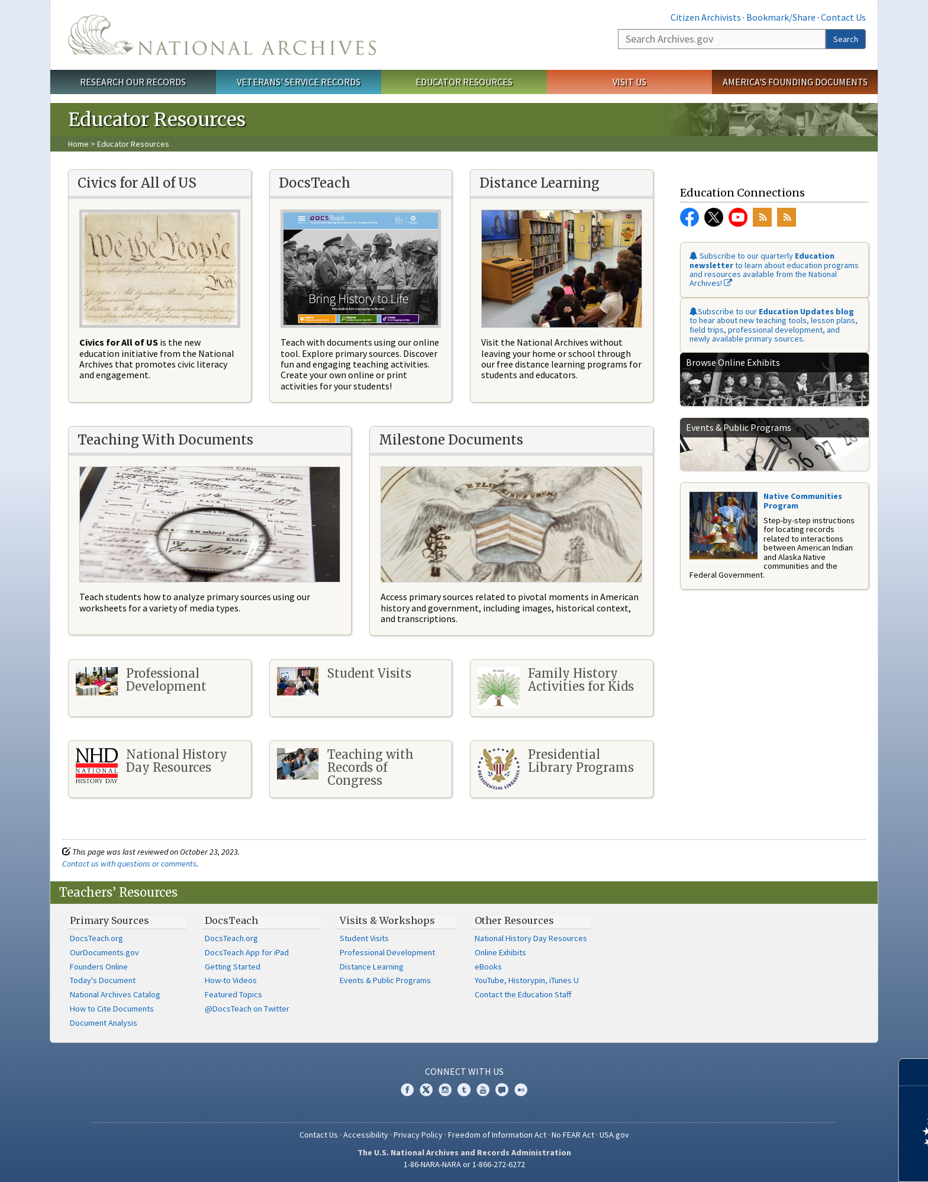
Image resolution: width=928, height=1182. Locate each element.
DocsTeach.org (96, 938)
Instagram (445, 1090)
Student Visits (364, 938)
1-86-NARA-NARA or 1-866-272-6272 (464, 1164)
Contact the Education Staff (523, 994)
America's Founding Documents (795, 82)
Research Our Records (133, 82)
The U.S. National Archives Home (222, 35)
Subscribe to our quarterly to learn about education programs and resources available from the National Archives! (774, 269)
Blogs (502, 1090)
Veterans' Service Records (298, 82)
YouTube (738, 217)
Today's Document (103, 980)
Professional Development (387, 952)
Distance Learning (372, 966)
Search (845, 39)
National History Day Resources (531, 938)
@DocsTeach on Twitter (247, 1008)
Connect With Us (464, 1071)
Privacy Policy (418, 1134)
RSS (762, 217)
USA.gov (614, 1134)
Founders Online (99, 966)
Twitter (713, 217)
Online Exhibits (500, 952)
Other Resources (514, 920)
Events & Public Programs (385, 980)
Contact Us (843, 17)
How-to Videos (231, 980)
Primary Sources (109, 920)
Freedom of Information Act (497, 1134)
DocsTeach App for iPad (247, 952)
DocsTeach (231, 920)
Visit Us (629, 82)
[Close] (914, 1072)
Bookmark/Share (781, 17)
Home (78, 144)
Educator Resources (464, 82)
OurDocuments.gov (104, 952)
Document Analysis (103, 1022)
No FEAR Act (573, 1134)
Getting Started (232, 966)
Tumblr (464, 1090)
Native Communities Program (802, 500)
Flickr (521, 1090)
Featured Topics (233, 994)
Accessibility (365, 1134)
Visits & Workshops (387, 920)
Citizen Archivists (706, 17)
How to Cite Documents (112, 1008)
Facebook (689, 217)
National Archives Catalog (115, 994)
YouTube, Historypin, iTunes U (527, 980)
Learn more (822, 1160)
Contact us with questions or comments (129, 863)
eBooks (488, 966)
